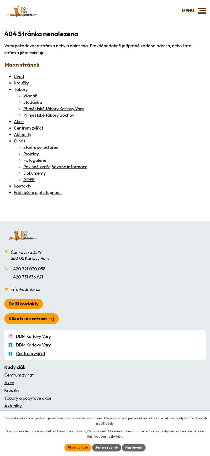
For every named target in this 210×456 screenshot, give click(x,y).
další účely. (106, 423)
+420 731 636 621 (27, 277)
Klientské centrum (28, 318)
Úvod (19, 76)
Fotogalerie (34, 160)
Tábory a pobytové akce (27, 398)
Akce (19, 121)
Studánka (32, 102)
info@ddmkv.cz (25, 289)
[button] (202, 11)
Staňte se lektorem (41, 147)
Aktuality (22, 134)
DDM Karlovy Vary (33, 336)
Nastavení (133, 447)
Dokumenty (34, 173)
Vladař (30, 96)
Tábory (21, 89)
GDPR (29, 179)
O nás (19, 141)
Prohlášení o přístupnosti (38, 192)
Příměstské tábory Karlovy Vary (53, 108)
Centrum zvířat (28, 128)
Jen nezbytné (106, 447)
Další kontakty (24, 304)
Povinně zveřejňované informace (55, 166)
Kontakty (22, 186)
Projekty (31, 154)
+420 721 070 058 (28, 269)
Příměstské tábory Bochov (48, 115)
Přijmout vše (78, 447)
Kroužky (21, 83)
